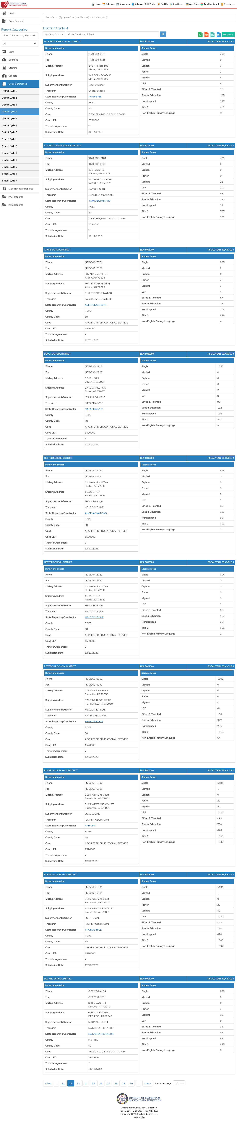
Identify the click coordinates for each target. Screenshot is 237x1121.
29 (123, 1083)
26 (100, 1083)
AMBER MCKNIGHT (96, 304)
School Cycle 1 (9, 139)
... (56, 1083)
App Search (178, 4)
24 (85, 1083)
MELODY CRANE (94, 617)
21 (63, 1083)
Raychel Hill (95, 96)
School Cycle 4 (9, 160)
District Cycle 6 (9, 125)
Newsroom (125, 4)
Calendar (110, 4)
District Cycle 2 (9, 97)
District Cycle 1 (9, 91)
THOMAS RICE (93, 929)
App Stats (193, 4)
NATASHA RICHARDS (100, 1033)
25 (93, 1083)
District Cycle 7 (9, 132)
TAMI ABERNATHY (99, 200)
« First (48, 1083)
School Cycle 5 (9, 167)
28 (116, 1083)
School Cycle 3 (9, 153)
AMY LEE (90, 825)
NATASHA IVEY (93, 408)
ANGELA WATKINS (96, 513)
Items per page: (163, 1083)
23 (78, 1083)
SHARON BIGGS (94, 721)
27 (108, 1083)
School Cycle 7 (9, 180)
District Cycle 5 (9, 118)
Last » (147, 1083)
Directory (228, 4)
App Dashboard (211, 4)
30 (131, 1083)
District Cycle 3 (9, 104)
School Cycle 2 (9, 146)
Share (228, 34)
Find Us (164, 4)
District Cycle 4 (9, 111)
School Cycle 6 (9, 173)
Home (98, 4)
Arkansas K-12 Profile (145, 4)
